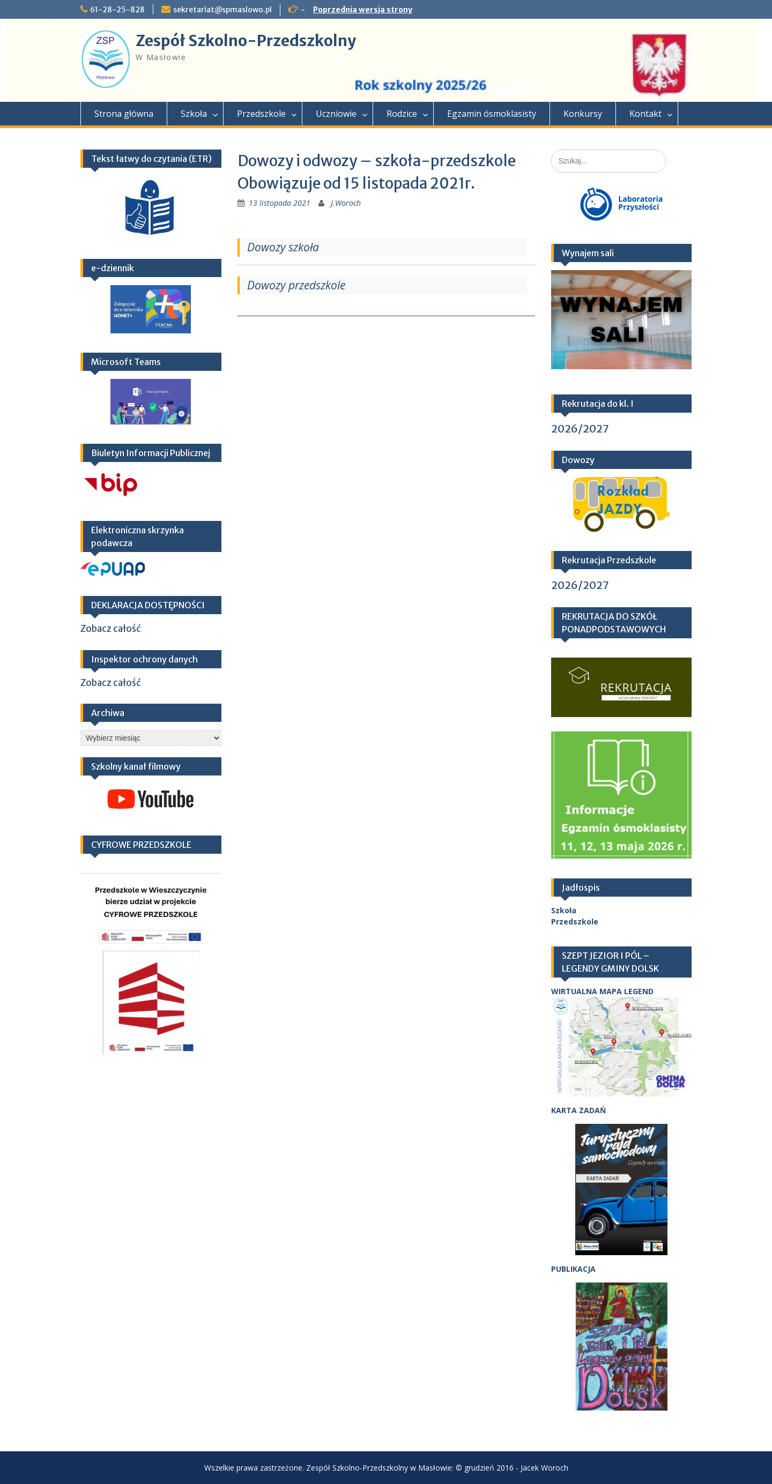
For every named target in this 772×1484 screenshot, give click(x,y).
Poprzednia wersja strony (362, 9)
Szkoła (194, 114)
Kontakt (645, 114)
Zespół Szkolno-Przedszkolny (246, 40)
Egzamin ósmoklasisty (491, 114)
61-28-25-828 (117, 9)
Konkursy (582, 114)
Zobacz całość (110, 629)
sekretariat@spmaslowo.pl (222, 9)
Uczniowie (336, 114)
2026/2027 (580, 428)
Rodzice (402, 114)
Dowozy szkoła (283, 247)
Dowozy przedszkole (296, 285)
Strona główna (123, 114)
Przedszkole (261, 114)
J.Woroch (346, 203)
